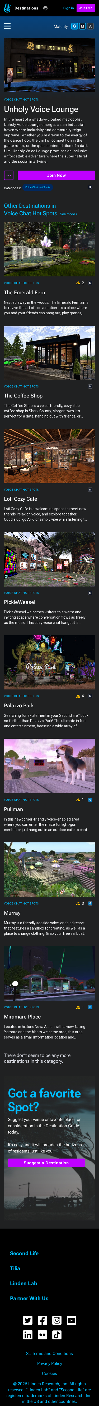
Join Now (56, 175)
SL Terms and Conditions (49, 1353)
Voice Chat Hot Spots (21, 99)
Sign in (68, 8)
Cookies (49, 1373)
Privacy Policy (49, 1363)
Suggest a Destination (46, 1162)
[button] (29, 8)
